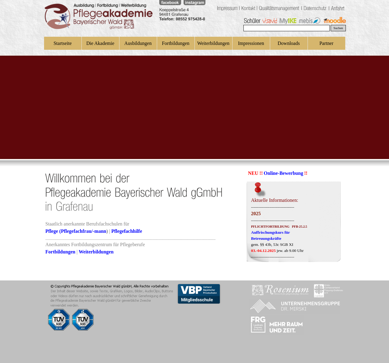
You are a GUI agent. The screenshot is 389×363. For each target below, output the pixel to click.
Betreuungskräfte (266, 238)
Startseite (62, 43)
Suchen (338, 28)
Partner (326, 43)
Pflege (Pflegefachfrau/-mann (75, 231)
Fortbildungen (176, 43)
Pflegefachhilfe (126, 231)
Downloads (289, 43)
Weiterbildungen (213, 43)
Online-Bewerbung (283, 173)
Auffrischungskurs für (270, 232)
